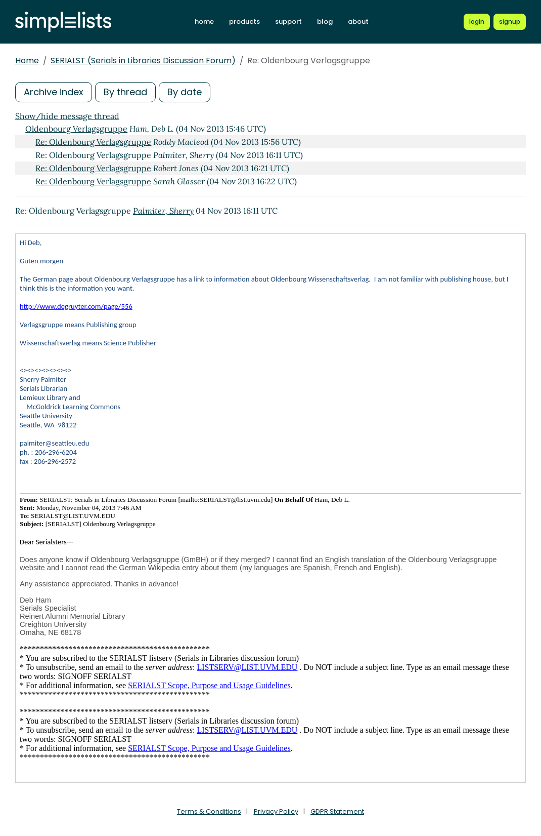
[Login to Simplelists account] (477, 22)
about (358, 21)
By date (184, 92)
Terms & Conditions (209, 811)
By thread (125, 92)
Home (27, 60)
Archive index (53, 92)
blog (325, 21)
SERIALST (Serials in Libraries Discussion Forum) (143, 60)
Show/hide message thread (67, 116)
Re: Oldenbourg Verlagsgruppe (93, 142)
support (288, 21)
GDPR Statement (337, 811)
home (204, 21)
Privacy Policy (276, 811)
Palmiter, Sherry (163, 211)
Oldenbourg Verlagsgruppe (76, 129)
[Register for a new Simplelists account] (509, 22)
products (244, 21)
